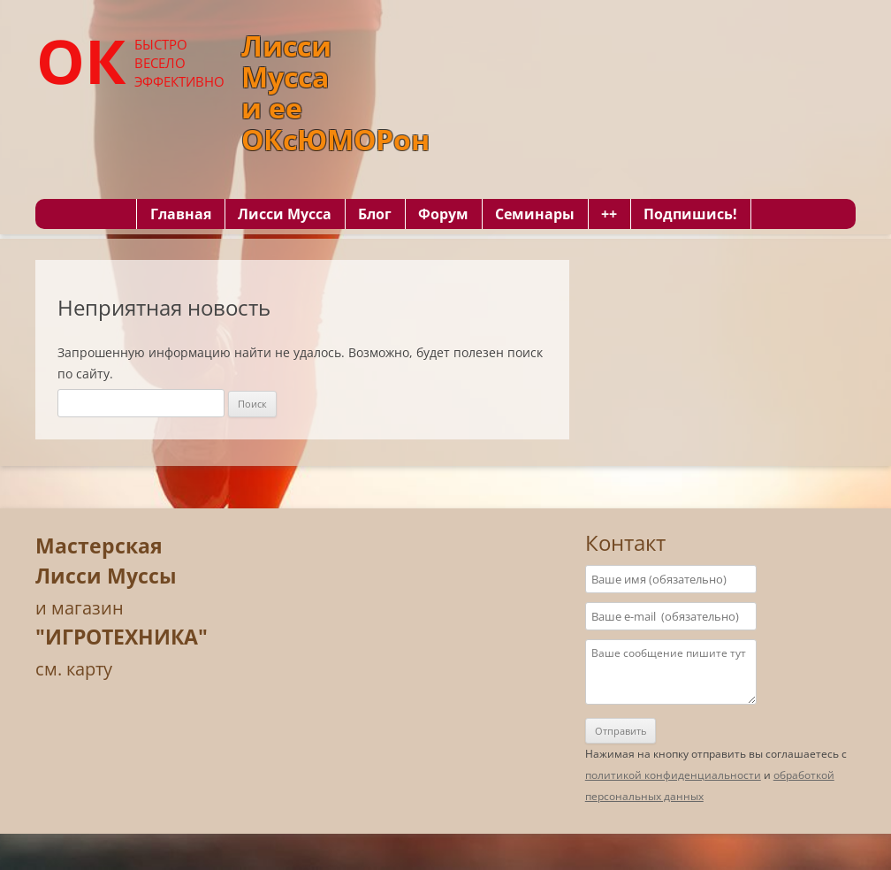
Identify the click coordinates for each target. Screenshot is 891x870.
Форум (443, 214)
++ (609, 214)
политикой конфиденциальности (673, 774)
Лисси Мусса (284, 214)
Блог (375, 214)
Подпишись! (690, 214)
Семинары (535, 214)
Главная (180, 214)
